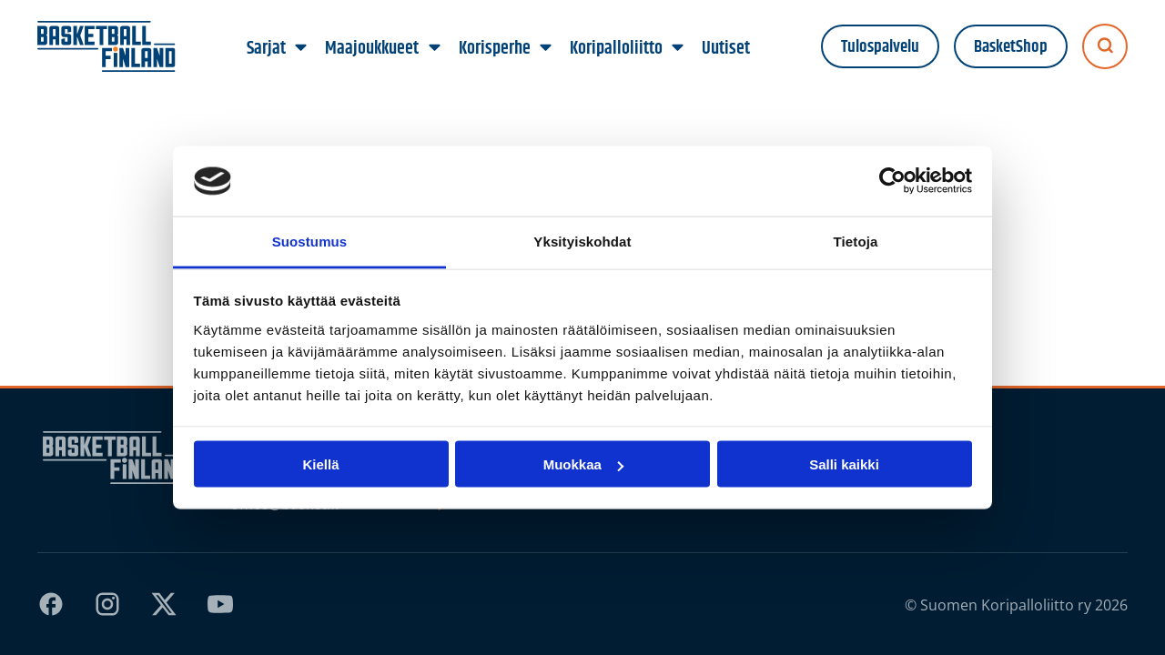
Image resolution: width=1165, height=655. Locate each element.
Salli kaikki (844, 464)
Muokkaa (583, 464)
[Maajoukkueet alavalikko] (434, 48)
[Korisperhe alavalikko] (545, 48)
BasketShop (1011, 47)
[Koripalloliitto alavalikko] (677, 48)
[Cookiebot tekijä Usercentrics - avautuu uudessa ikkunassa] (892, 181)
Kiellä (320, 464)
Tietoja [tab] (856, 240)
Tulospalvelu (880, 47)
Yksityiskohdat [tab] (582, 240)
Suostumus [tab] (310, 240)
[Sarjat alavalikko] (301, 48)
